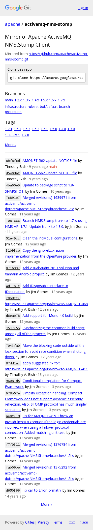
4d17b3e (13, 286)
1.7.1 (8, 128)
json (84, 522)
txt (72, 522)
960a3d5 (13, 381)
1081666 (13, 221)
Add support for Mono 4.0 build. (48, 315)
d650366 (13, 490)
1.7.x (61, 100)
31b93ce (13, 250)
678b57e (13, 393)
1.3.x (26, 100)
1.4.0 (62, 128)
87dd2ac (13, 363)
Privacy (43, 522)
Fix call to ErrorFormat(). (42, 490)
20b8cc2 (13, 298)
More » (46, 504)
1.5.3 (26, 128)
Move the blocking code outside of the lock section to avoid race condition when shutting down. (45, 351)
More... (10, 144)
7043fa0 (13, 346)
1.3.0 (71, 128)
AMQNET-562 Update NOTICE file (50, 160)
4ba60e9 (13, 185)
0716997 (13, 268)
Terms (57, 522)
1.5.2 (35, 128)
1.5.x (44, 100)
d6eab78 (13, 316)
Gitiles (30, 522)
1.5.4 (17, 128)
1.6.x (52, 100)
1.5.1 (44, 128)
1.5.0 (53, 128)
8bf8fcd (13, 161)
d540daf (13, 173)
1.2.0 (25, 135)
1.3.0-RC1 (12, 135)
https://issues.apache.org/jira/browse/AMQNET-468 (46, 303)
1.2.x (18, 100)
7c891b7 (13, 198)
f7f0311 (13, 444)
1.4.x (35, 100)
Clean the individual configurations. (50, 238)
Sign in (83, 7)
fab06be (13, 467)
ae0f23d (13, 416)
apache (12, 24)
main (9, 100)
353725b (13, 328)
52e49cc (13, 238)
